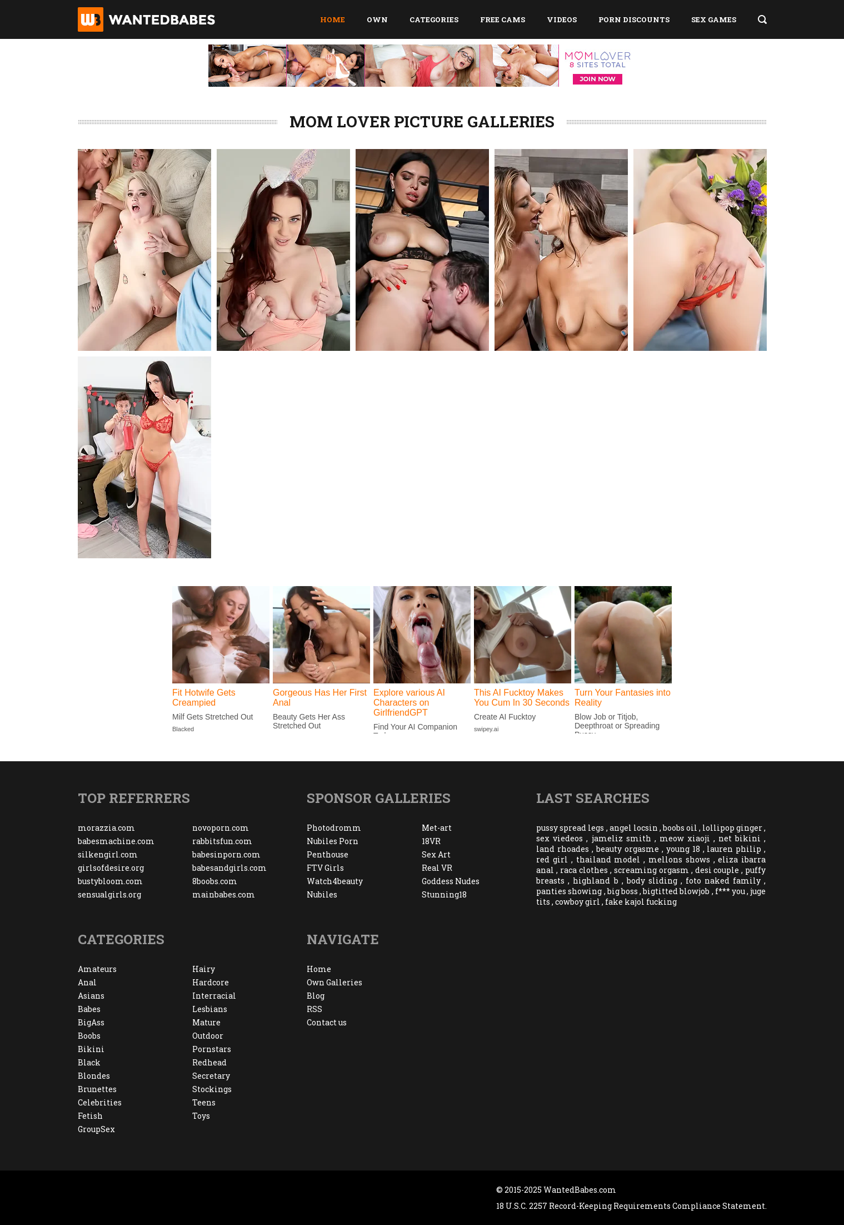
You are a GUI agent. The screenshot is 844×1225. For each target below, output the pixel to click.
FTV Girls (325, 867)
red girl (552, 859)
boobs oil (680, 827)
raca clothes (584, 870)
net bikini (739, 838)
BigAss (91, 1022)
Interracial (214, 995)
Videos (562, 19)
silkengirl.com (108, 854)
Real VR (437, 867)
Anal (87, 982)
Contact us (327, 1022)
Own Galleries (334, 982)
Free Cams (502, 19)
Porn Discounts (634, 19)
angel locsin (634, 827)
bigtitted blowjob (676, 891)
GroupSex (96, 1129)
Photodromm (334, 827)
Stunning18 (444, 894)
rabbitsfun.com (222, 841)
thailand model (608, 859)
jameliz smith (621, 838)
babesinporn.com (226, 854)
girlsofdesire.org (111, 867)
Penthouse (327, 854)
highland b (595, 880)
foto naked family (723, 880)
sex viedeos (559, 838)
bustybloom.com (110, 881)
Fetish (90, 1115)
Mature (206, 1022)
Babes (89, 1009)
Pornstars (211, 1049)
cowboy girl (577, 901)
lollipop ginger (732, 827)
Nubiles (322, 894)
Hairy (203, 969)
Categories (433, 19)
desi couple (717, 870)
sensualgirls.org (109, 894)
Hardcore (210, 982)
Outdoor (207, 1035)
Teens (204, 1102)
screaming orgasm (651, 870)
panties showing (569, 891)
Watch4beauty (335, 881)
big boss (622, 891)
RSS (314, 1009)
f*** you (730, 891)
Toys (201, 1115)
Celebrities (100, 1102)
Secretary (211, 1075)
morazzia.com (106, 827)
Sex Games (713, 19)
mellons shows (679, 859)
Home (332, 19)
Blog (315, 995)
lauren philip (734, 849)
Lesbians (209, 1009)
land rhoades (562, 849)
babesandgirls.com (229, 867)
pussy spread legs (570, 827)
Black (89, 1062)
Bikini (91, 1049)
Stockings (212, 1089)
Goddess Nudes (451, 881)
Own (377, 19)
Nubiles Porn (332, 841)
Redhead (209, 1062)
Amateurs (97, 969)
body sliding (652, 880)
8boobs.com (214, 881)
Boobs (89, 1035)
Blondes (94, 1075)
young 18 (683, 849)
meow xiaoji (685, 838)
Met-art (437, 827)
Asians (91, 995)
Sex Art (436, 854)
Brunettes (97, 1089)
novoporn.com (220, 827)
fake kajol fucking (641, 901)
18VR (431, 841)
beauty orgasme (627, 849)
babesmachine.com (116, 841)
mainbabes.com (223, 894)
